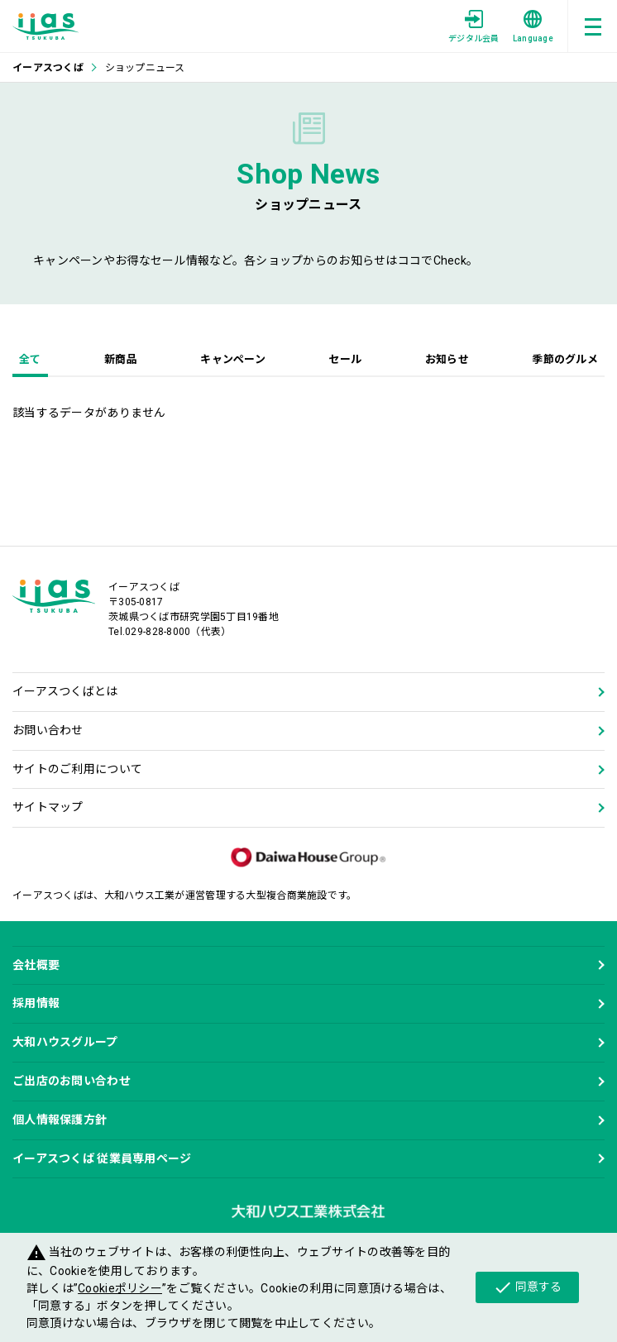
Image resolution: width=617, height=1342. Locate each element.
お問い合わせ (48, 730)
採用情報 (36, 1003)
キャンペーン (232, 359)
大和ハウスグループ (65, 1041)
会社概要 (36, 965)
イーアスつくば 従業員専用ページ (101, 1158)
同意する (527, 1287)
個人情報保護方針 (59, 1119)
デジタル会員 (474, 26)
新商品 (120, 359)
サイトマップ (48, 807)
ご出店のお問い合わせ (71, 1080)
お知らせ (447, 359)
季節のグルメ (565, 359)
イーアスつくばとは (65, 691)
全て (30, 359)
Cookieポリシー (120, 1288)
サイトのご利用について (77, 769)
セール (344, 359)
